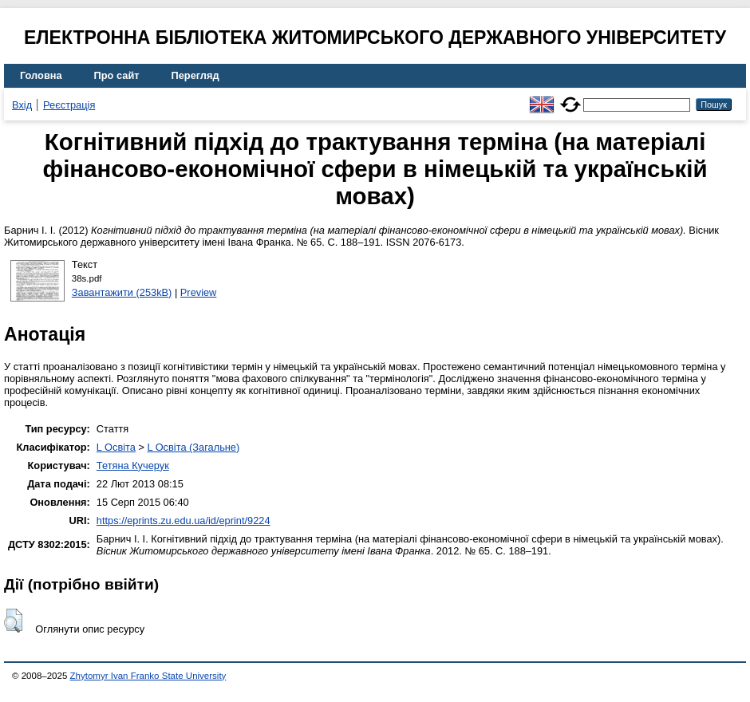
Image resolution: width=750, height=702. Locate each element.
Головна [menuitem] (41, 75)
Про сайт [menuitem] (117, 75)
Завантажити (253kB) (122, 292)
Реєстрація (69, 105)
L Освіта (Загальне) (193, 447)
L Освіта (116, 447)
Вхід (22, 105)
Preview (198, 292)
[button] (13, 621)
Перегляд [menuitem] (195, 75)
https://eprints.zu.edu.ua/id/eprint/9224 (183, 520)
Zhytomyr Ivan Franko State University (148, 675)
